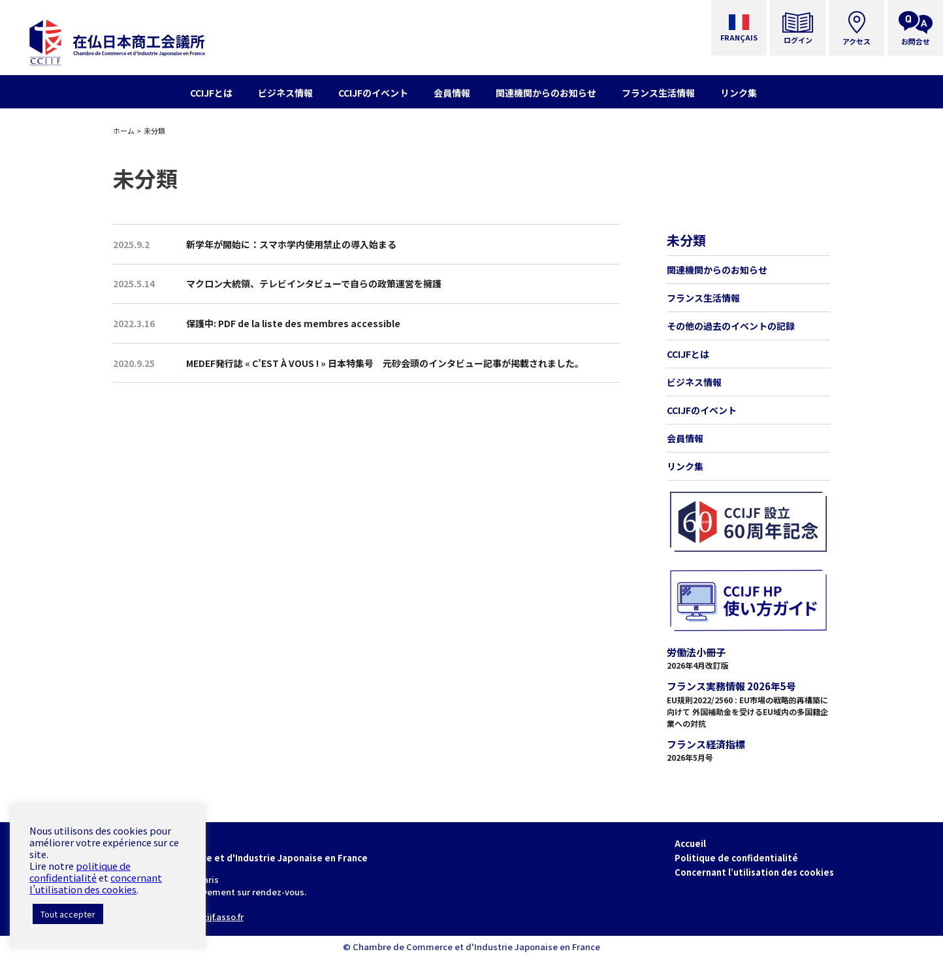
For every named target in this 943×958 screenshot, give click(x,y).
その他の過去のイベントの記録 (731, 325)
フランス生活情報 (703, 297)
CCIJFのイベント (702, 410)
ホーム (124, 130)
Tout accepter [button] (67, 914)
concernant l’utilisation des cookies (95, 883)
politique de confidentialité (80, 871)
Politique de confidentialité (736, 858)
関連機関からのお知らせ (717, 269)
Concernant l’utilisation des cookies (754, 872)
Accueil (690, 843)
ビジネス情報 (694, 382)
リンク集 (685, 466)
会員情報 (685, 438)
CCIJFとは (688, 353)
